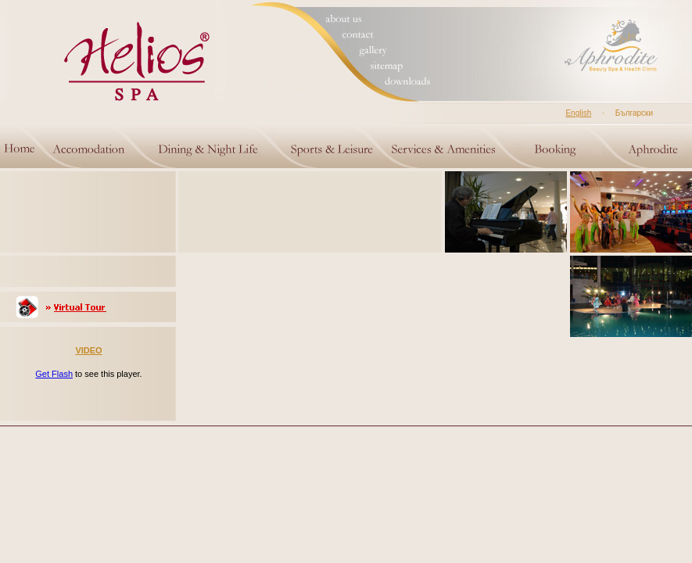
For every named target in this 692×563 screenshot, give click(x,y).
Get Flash (54, 373)
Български (634, 113)
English (578, 113)
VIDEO (88, 350)
